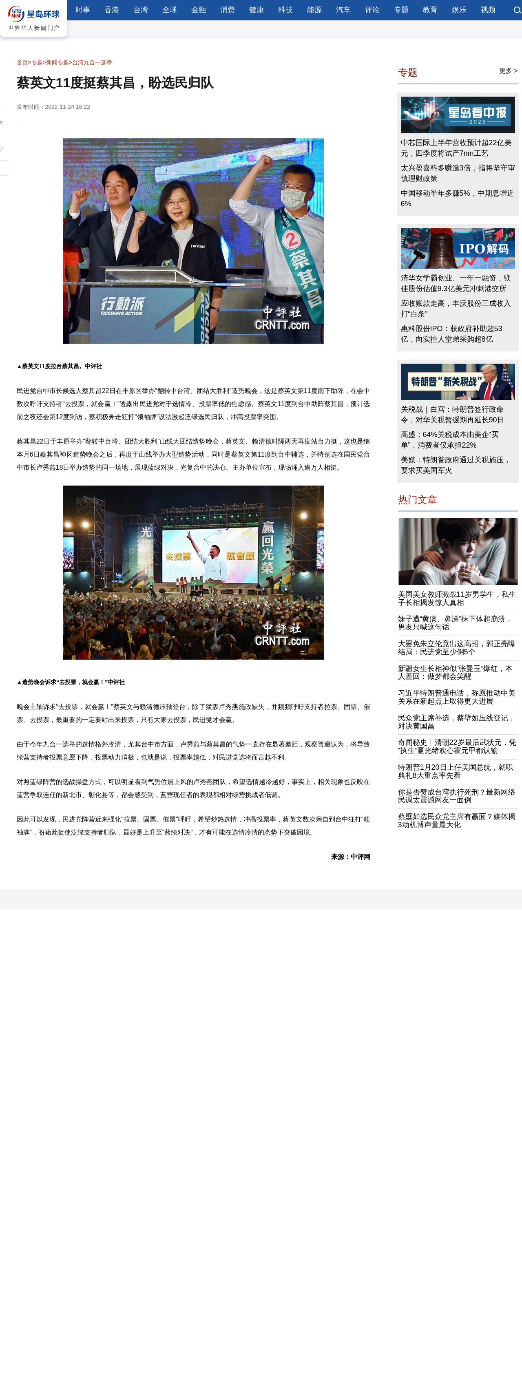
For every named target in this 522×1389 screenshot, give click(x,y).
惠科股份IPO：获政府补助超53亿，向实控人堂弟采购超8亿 (451, 334)
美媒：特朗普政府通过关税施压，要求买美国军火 (456, 465)
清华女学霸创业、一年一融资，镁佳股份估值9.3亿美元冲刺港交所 (456, 283)
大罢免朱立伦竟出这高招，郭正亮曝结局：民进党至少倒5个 (456, 648)
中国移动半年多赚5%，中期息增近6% (457, 198)
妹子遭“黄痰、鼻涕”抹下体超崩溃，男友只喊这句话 (455, 623)
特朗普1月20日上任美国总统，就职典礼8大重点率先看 (455, 771)
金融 (198, 10)
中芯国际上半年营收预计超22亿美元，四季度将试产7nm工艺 (456, 148)
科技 (285, 10)
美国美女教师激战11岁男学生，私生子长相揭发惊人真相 (457, 598)
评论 (372, 10)
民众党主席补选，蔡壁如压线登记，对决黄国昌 (456, 722)
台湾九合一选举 (92, 62)
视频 (488, 10)
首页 (22, 62)
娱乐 (459, 10)
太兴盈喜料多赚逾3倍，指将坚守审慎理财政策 (458, 173)
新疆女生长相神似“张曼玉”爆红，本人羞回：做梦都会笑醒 (455, 673)
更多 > (508, 70)
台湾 (140, 10)
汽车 (343, 10)
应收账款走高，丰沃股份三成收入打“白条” (456, 308)
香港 (111, 10)
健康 (256, 10)
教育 (430, 10)
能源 (314, 10)
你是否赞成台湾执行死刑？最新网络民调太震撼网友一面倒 (456, 796)
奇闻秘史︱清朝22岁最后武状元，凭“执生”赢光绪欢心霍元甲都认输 (457, 746)
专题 (401, 10)
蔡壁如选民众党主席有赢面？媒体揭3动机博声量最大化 (456, 821)
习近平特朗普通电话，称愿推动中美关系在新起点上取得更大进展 (456, 697)
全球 (169, 10)
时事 (82, 10)
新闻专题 (57, 62)
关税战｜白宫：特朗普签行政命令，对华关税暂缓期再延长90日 (452, 414)
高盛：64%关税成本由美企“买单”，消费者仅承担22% (450, 440)
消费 (227, 10)
